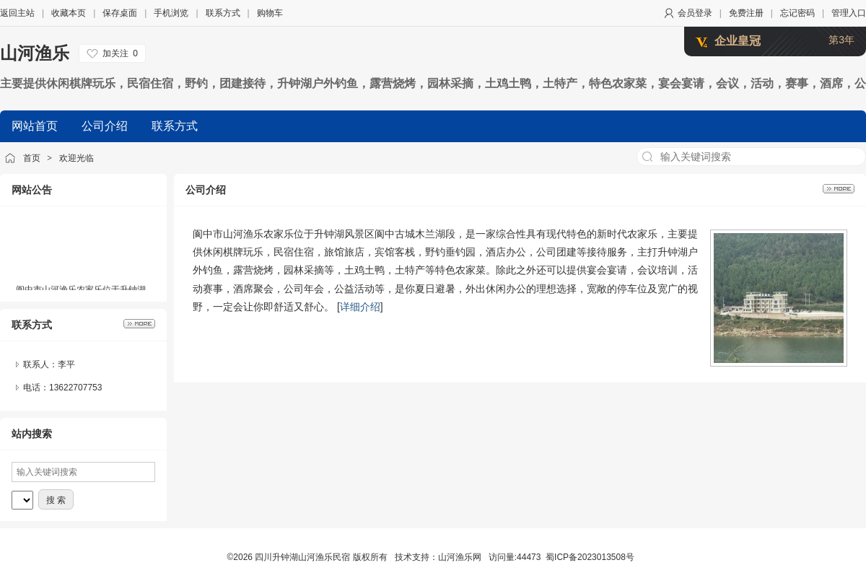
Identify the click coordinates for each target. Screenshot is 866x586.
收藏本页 (68, 13)
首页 (31, 158)
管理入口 (848, 13)
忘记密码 (797, 13)
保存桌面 (119, 13)
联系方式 (223, 13)
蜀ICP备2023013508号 (590, 557)
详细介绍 (360, 306)
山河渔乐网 (459, 557)
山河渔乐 (34, 53)
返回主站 (17, 13)
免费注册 (746, 13)
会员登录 (695, 13)
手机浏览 (171, 13)
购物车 (270, 13)
